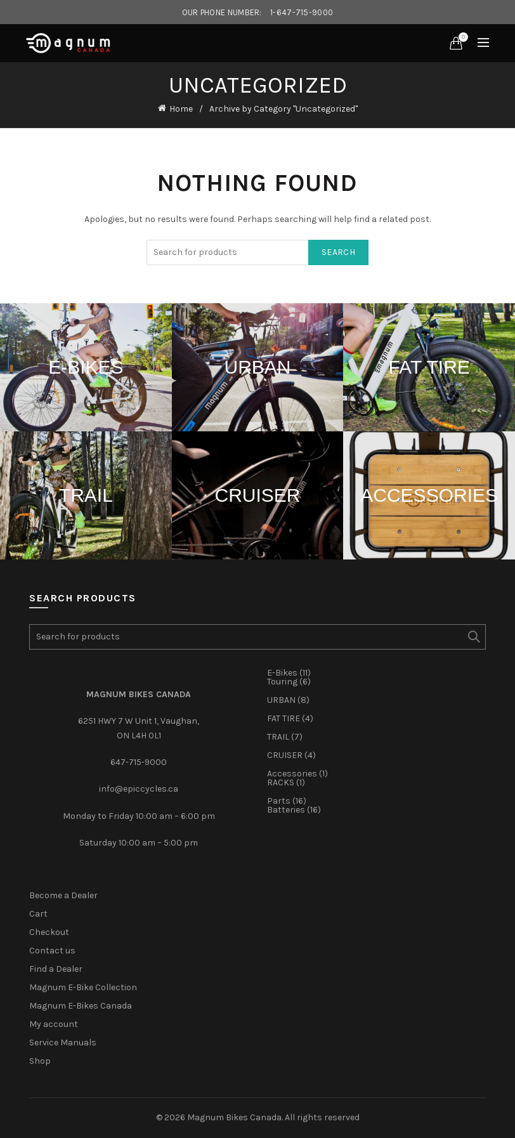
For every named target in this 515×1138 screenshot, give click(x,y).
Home (181, 108)
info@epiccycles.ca (138, 788)
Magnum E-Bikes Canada (80, 1005)
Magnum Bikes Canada (234, 1117)
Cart (38, 913)
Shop (40, 1061)
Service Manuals (62, 1042)
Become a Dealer (63, 895)
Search (338, 252)
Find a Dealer (55, 969)
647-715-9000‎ (138, 762)
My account (53, 1024)
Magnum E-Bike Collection (83, 987)
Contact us (52, 950)
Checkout (49, 932)
